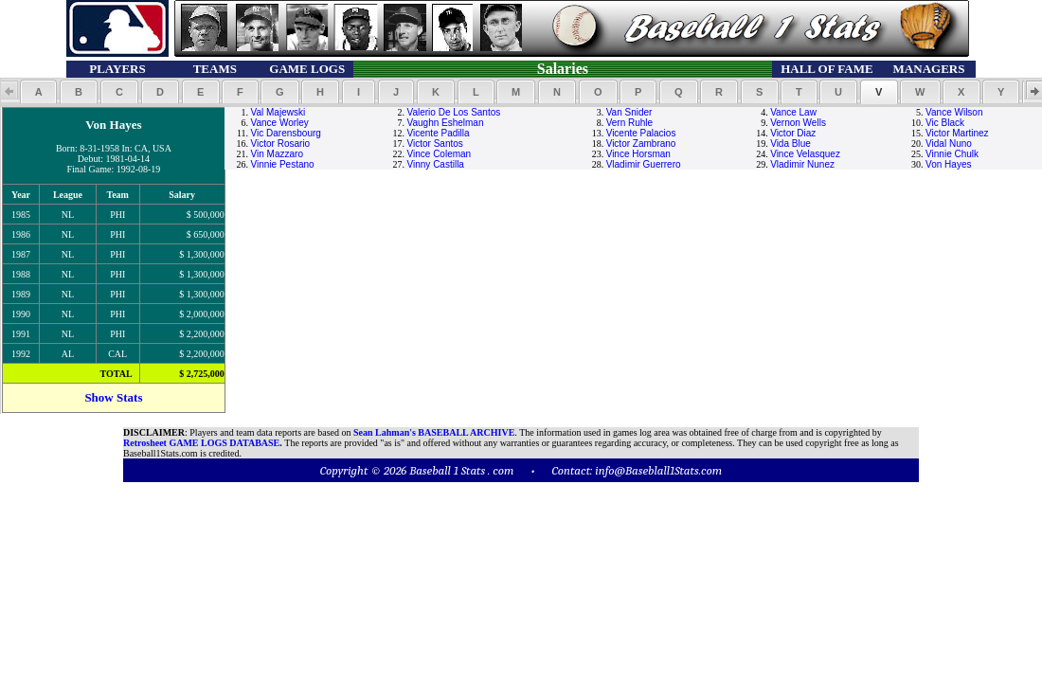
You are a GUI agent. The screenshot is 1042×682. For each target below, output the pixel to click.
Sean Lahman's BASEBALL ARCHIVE (433, 432)
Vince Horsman (638, 154)
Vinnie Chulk (952, 154)
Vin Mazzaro (277, 154)
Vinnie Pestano (282, 164)
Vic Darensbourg (286, 133)
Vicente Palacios (641, 133)
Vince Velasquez (805, 154)
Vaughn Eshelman (445, 122)
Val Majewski (278, 112)
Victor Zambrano (641, 143)
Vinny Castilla (435, 164)
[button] (38, 91)
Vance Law (793, 112)
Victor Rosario (281, 143)
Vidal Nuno (948, 143)
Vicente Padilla (438, 133)
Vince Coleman (439, 154)
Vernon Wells (798, 122)
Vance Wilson (953, 112)
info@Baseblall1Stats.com (658, 470)
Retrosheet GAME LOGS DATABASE (201, 443)
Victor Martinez (957, 133)
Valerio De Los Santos (454, 112)
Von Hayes (948, 164)
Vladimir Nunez (802, 164)
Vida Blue (790, 143)
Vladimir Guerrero (643, 164)
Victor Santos (435, 143)
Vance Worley (280, 122)
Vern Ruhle (629, 122)
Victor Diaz (793, 133)
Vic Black (944, 122)
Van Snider (629, 112)
